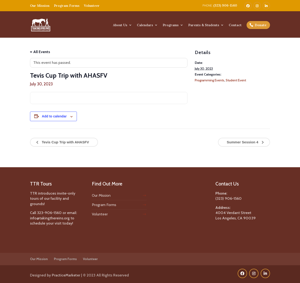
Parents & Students (203, 25)
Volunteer (92, 6)
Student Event (236, 80)
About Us (120, 25)
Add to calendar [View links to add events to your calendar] (54, 116)
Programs (171, 25)
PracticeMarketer (66, 275)
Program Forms (66, 6)
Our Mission (39, 6)
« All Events (40, 52)
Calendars (145, 25)
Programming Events (209, 80)
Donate (260, 25)
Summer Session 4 (243, 142)
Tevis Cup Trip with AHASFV (65, 142)
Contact (235, 25)
